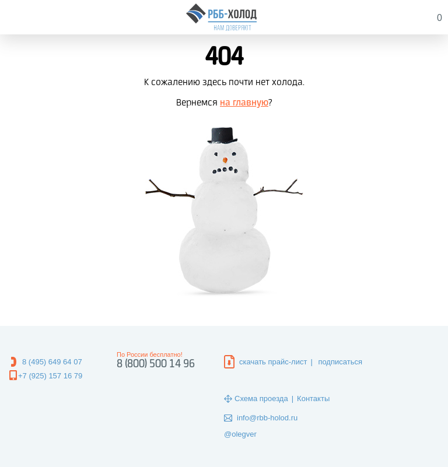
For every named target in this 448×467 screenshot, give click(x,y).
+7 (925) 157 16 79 (50, 375)
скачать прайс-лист (273, 361)
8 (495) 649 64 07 (52, 361)
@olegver (240, 434)
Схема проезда (261, 398)
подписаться (340, 361)
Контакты (313, 398)
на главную (244, 102)
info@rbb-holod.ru (267, 417)
